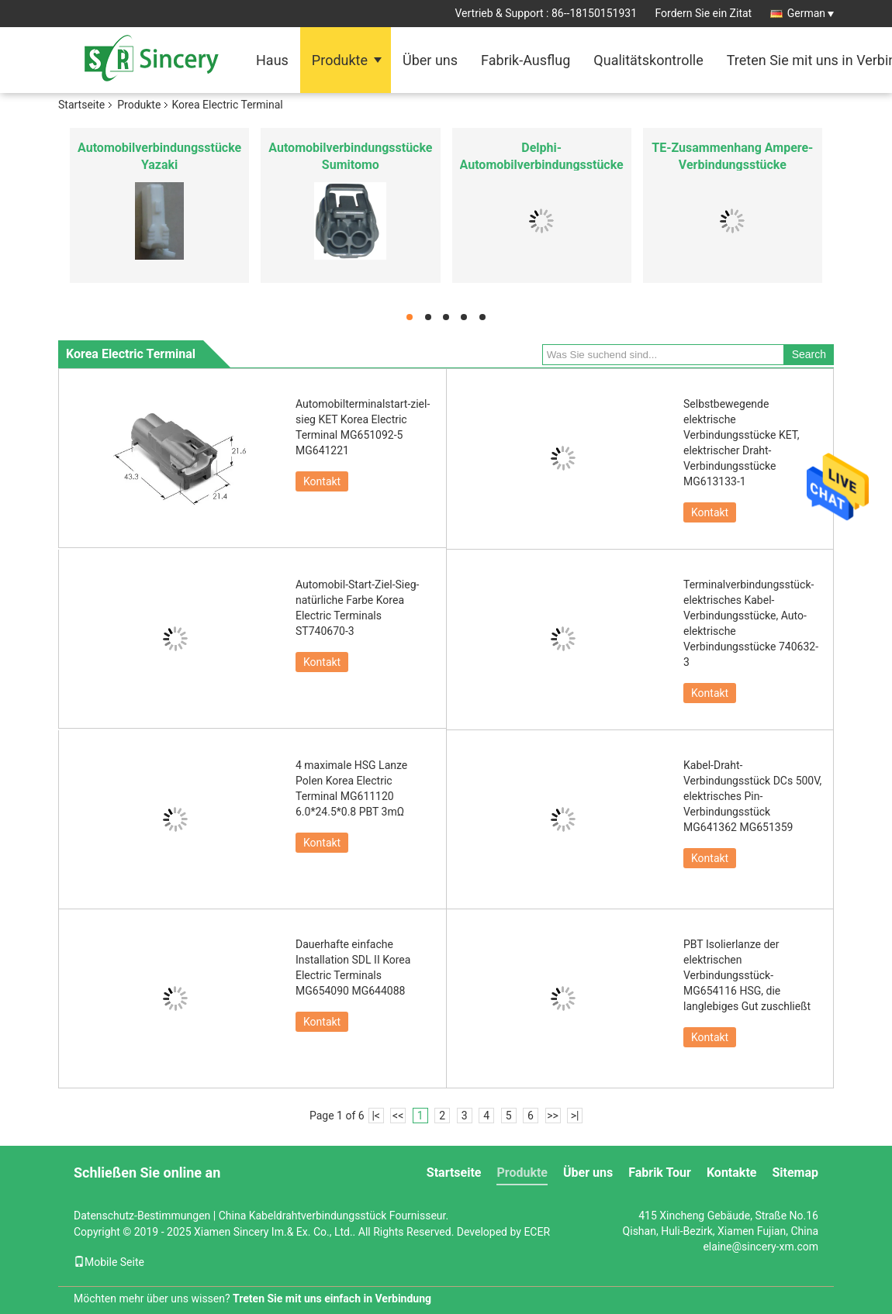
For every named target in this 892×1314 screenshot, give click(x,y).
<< (397, 1115)
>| (575, 1115)
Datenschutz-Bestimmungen (142, 1215)
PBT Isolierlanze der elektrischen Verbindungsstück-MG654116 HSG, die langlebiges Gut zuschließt (747, 975)
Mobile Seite (109, 1262)
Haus (272, 60)
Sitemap (795, 1172)
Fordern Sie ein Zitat (703, 13)
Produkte (340, 60)
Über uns (430, 60)
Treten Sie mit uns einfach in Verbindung (332, 1298)
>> (552, 1115)
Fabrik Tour (659, 1172)
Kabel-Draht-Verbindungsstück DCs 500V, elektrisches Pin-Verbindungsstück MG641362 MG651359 (752, 796)
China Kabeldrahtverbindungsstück (303, 1215)
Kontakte (732, 1172)
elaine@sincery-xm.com (760, 1246)
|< (376, 1115)
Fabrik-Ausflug (525, 60)
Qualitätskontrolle (648, 60)
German (810, 13)
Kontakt (322, 481)
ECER (537, 1232)
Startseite (81, 104)
